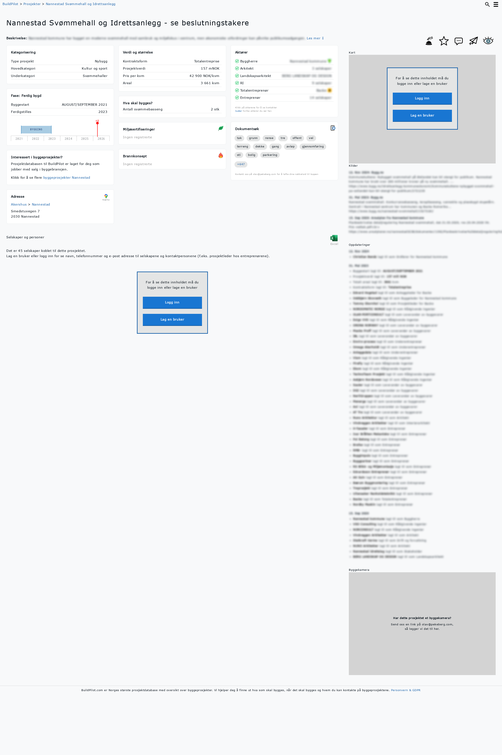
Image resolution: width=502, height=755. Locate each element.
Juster (238, 111)
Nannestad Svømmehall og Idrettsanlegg (81, 4)
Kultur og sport (94, 68)
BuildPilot (10, 4)
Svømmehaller (95, 76)
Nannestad (41, 204)
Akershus (19, 204)
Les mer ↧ (315, 38)
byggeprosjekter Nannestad (66, 177)
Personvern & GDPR (406, 690)
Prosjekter (32, 4)
